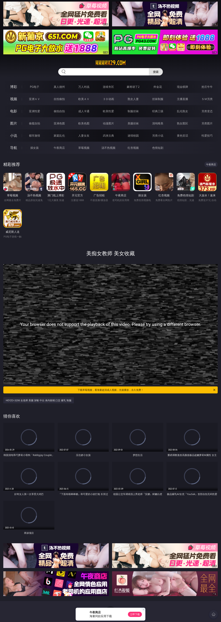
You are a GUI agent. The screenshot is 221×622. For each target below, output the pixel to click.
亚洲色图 (59, 123)
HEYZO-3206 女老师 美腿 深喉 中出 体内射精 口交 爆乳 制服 (38, 400)
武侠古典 (108, 135)
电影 (13, 111)
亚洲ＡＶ (34, 99)
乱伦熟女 (182, 111)
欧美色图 (83, 123)
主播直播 (182, 99)
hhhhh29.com (110, 62)
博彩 (13, 86)
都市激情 (34, 135)
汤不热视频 (108, 148)
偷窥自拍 (34, 123)
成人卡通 (83, 111)
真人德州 (59, 87)
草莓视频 (83, 148)
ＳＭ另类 (207, 99)
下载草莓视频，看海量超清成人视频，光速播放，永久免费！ (147, 390)
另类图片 (207, 123)
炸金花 (158, 87)
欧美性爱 (108, 111)
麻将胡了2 (133, 87)
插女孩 (34, 148)
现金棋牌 (182, 87)
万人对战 (83, 87)
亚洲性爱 (34, 111)
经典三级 (157, 111)
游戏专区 (108, 87)
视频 (13, 99)
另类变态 (207, 111)
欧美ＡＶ (83, 99)
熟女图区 (182, 123)
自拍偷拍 (59, 99)
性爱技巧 (207, 135)
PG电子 (34, 87)
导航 (13, 147)
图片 (13, 123)
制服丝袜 (133, 111)
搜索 (156, 72)
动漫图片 (108, 123)
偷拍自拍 (59, 111)
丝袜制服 (157, 99)
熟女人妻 (133, 99)
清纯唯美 (157, 123)
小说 (13, 135)
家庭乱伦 (59, 135)
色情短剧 (157, 148)
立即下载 (135, 614)
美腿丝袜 (133, 123)
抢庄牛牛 (207, 87)
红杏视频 (133, 148)
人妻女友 (83, 135)
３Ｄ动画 (108, 99)
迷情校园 (133, 135)
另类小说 (157, 135)
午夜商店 (59, 148)
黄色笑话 (182, 135)
